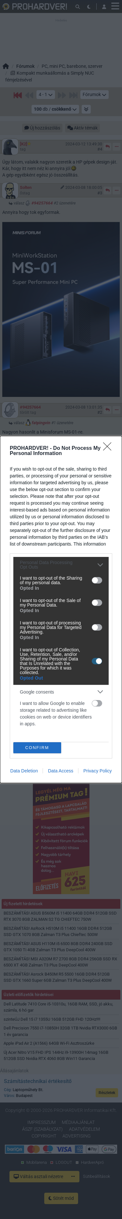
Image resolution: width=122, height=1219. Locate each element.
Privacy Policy (97, 770)
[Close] (109, 448)
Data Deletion (24, 770)
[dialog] (61, 609)
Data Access (60, 770)
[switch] (97, 580)
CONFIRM (37, 747)
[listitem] (61, 564)
